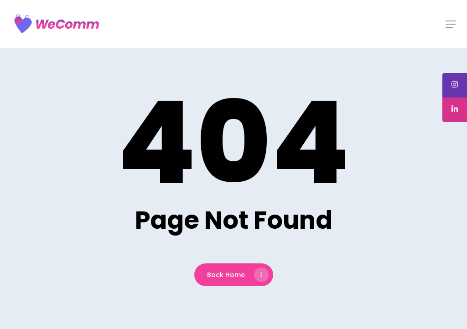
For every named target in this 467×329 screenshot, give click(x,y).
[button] (451, 24)
